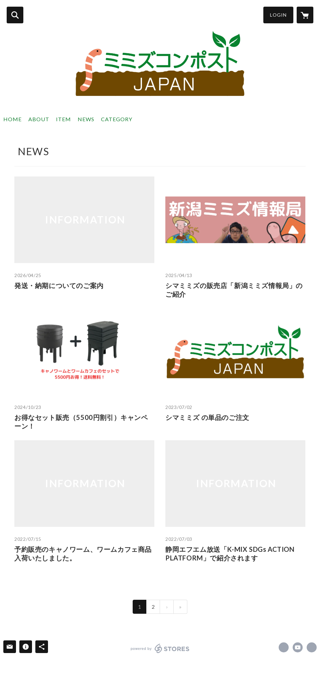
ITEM (63, 119)
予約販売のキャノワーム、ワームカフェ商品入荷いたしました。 (83, 553)
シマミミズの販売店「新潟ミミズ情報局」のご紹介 (234, 289)
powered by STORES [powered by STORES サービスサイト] (160, 648)
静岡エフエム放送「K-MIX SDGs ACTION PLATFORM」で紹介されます (230, 553)
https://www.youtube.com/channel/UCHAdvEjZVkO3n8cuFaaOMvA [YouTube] (298, 647)
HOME (12, 119)
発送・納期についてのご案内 (59, 285)
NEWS (86, 119)
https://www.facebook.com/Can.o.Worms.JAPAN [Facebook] (284, 647)
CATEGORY (116, 119)
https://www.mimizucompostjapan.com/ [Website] (312, 647)
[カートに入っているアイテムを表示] (305, 15)
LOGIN (278, 15)
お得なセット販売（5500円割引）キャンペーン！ (81, 421)
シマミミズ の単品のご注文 (207, 417)
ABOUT (38, 119)
